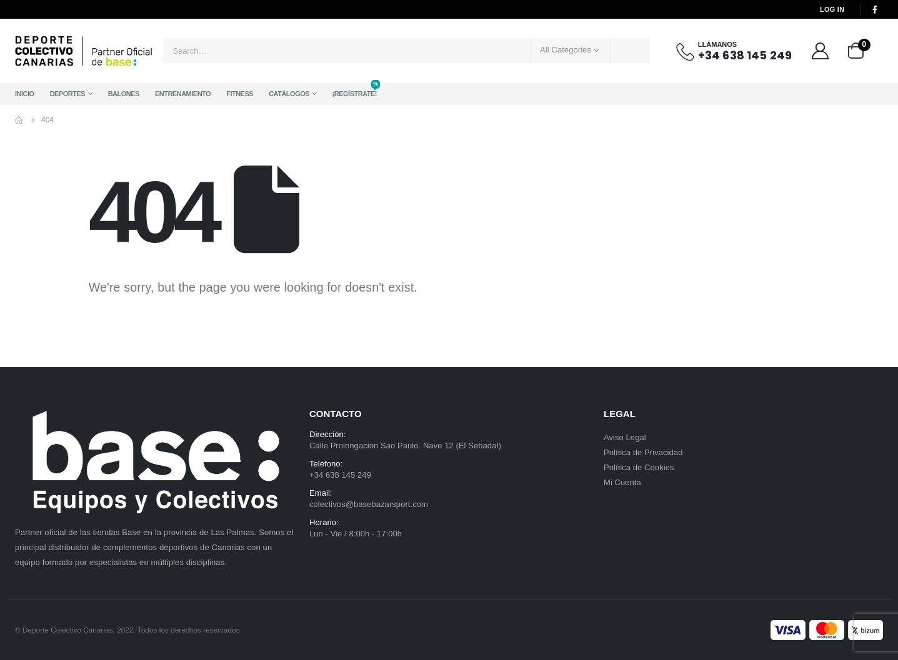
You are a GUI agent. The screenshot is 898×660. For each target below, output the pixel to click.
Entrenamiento (183, 93)
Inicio (24, 93)
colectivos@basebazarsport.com (368, 504)
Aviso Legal (625, 437)
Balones (123, 93)
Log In (832, 9)
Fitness (239, 93)
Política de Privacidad (643, 452)
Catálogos (289, 93)
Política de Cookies (639, 467)
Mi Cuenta (622, 482)
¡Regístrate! (354, 90)
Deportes (68, 93)
